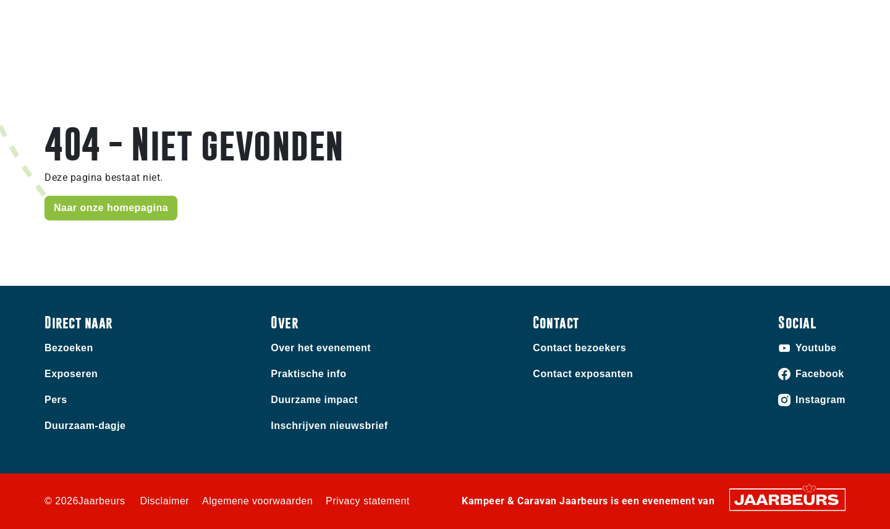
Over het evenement (321, 348)
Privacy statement (368, 501)
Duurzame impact (314, 399)
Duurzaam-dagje (84, 425)
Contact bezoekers (579, 348)
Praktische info (751, 65)
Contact (624, 18)
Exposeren (115, 18)
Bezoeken (64, 18)
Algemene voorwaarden (257, 501)
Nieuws (829, 65)
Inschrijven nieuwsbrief (329, 425)
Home (678, 65)
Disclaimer (164, 501)
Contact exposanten (583, 374)
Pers (55, 399)
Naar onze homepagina (111, 207)
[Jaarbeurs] (787, 499)
